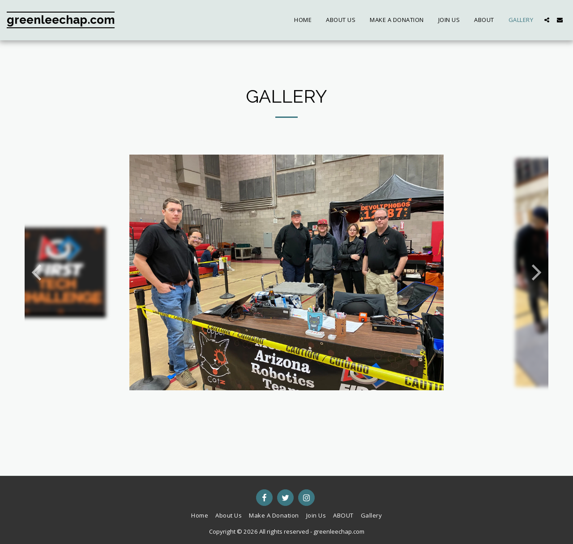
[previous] (38, 272)
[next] (535, 272)
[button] (547, 20)
